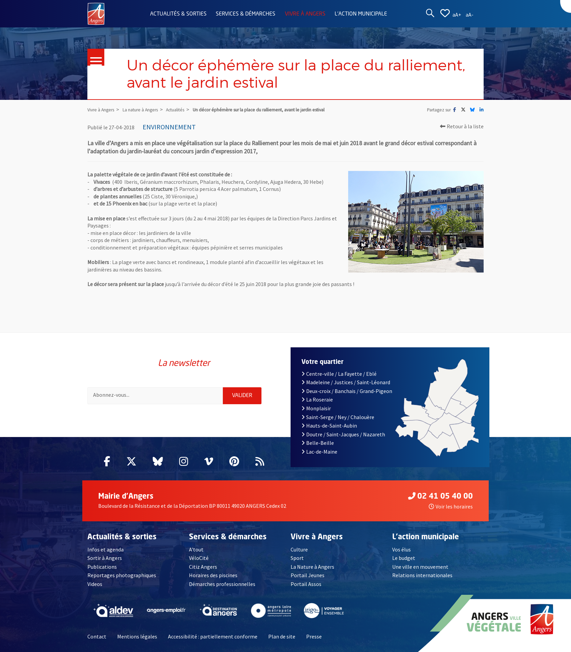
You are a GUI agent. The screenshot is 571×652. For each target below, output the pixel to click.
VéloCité (199, 558)
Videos (94, 584)
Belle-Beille (317, 442)
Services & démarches (245, 14)
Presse (314, 636)
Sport (297, 558)
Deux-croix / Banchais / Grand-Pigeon (346, 391)
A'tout (196, 549)
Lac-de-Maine (319, 451)
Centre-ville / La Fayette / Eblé (339, 373)
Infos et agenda (105, 549)
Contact (96, 636)
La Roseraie (317, 399)
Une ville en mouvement (420, 566)
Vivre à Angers (305, 14)
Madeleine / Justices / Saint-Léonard (345, 382)
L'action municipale (361, 14)
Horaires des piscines (213, 575)
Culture (299, 549)
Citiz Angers (203, 566)
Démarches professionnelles (222, 584)
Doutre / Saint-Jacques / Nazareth (343, 434)
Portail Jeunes (307, 575)
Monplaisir (316, 408)
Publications (102, 566)
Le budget (403, 558)
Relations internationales (422, 575)
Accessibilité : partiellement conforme (212, 636)
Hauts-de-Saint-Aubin (329, 425)
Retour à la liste (462, 126)
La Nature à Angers (312, 566)
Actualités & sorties (178, 14)
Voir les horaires (451, 506)
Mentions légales (137, 636)
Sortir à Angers (104, 558)
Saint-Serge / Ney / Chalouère (337, 417)
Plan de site (281, 636)
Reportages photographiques (121, 575)
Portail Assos (306, 584)
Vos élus (401, 549)
